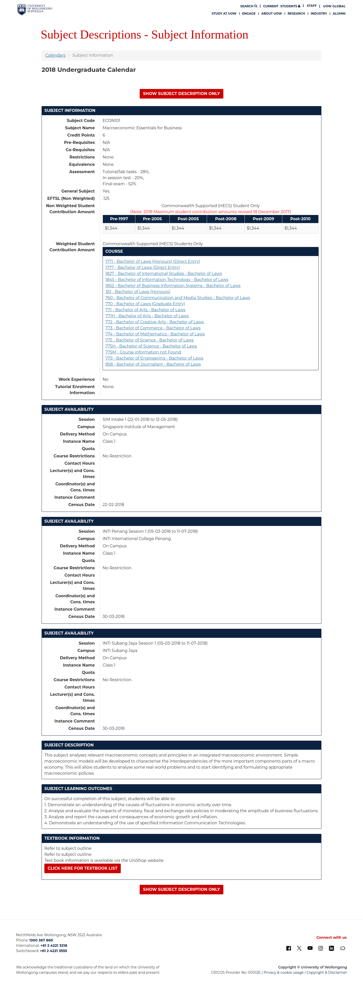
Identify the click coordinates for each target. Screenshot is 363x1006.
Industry (319, 13)
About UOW (271, 13)
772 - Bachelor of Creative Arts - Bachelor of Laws (154, 322)
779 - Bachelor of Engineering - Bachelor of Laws (154, 358)
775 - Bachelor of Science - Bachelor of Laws (149, 340)
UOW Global (334, 6)
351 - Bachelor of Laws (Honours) (137, 291)
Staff (312, 6)
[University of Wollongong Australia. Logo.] (34, 9)
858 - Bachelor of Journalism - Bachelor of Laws (153, 364)
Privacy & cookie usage (284, 972)
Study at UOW (224, 13)
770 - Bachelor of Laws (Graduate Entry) (145, 303)
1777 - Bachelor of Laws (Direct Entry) (142, 267)
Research (296, 13)
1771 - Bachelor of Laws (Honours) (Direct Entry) (152, 261)
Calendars (55, 55)
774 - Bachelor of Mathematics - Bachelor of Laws (155, 334)
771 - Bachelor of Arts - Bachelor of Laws (145, 309)
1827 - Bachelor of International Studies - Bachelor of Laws (163, 273)
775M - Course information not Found (143, 352)
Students (281, 6)
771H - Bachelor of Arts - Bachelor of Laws (147, 315)
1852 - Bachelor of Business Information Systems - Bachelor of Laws (172, 285)
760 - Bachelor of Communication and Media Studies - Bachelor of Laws (177, 297)
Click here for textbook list (82, 868)
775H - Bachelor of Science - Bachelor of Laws (151, 346)
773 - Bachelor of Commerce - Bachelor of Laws (153, 328)
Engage (249, 13)
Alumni (339, 13)
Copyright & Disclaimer (327, 972)
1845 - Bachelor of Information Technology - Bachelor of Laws (166, 279)
